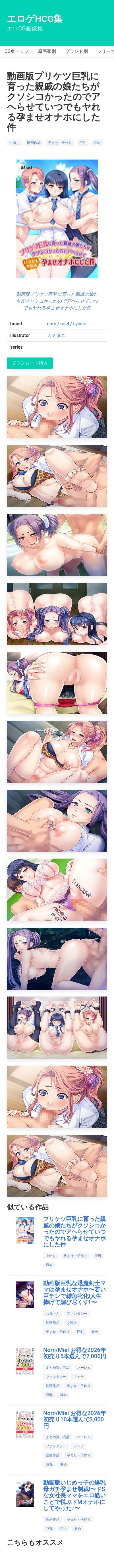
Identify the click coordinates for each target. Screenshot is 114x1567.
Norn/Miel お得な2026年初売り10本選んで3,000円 (74, 1419)
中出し (14, 143)
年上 (63, 1529)
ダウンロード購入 (30, 363)
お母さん (52, 1314)
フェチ (79, 1377)
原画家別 (47, 51)
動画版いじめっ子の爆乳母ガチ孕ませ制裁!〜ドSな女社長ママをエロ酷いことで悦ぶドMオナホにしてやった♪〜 (74, 1495)
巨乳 (82, 143)
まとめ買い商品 (58, 1368)
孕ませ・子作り (60, 143)
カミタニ (56, 335)
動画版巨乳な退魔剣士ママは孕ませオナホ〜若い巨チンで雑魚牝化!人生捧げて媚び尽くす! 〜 (74, 1293)
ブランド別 (76, 51)
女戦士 (72, 1323)
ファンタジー (77, 1314)
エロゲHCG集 (35, 18)
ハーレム (84, 1368)
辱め (97, 143)
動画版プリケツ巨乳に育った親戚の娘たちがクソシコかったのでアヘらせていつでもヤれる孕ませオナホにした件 (57, 301)
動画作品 (34, 143)
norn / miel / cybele (66, 323)
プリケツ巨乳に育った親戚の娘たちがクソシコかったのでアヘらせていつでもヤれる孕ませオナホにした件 (74, 1231)
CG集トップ (17, 51)
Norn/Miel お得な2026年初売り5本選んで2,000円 (74, 1353)
